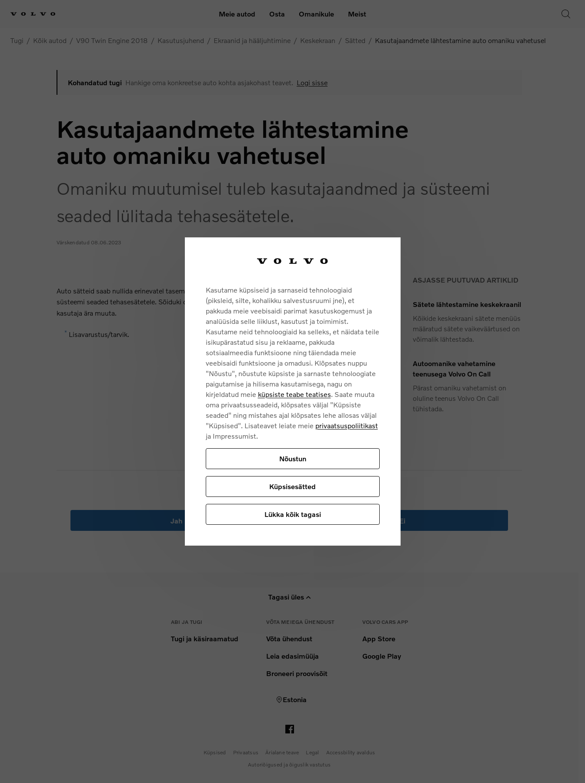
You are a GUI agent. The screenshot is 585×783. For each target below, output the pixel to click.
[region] (293, 391)
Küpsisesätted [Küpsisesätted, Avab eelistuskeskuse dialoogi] (292, 486)
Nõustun (292, 458)
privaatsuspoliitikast (346, 425)
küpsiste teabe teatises (294, 394)
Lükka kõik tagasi (292, 514)
